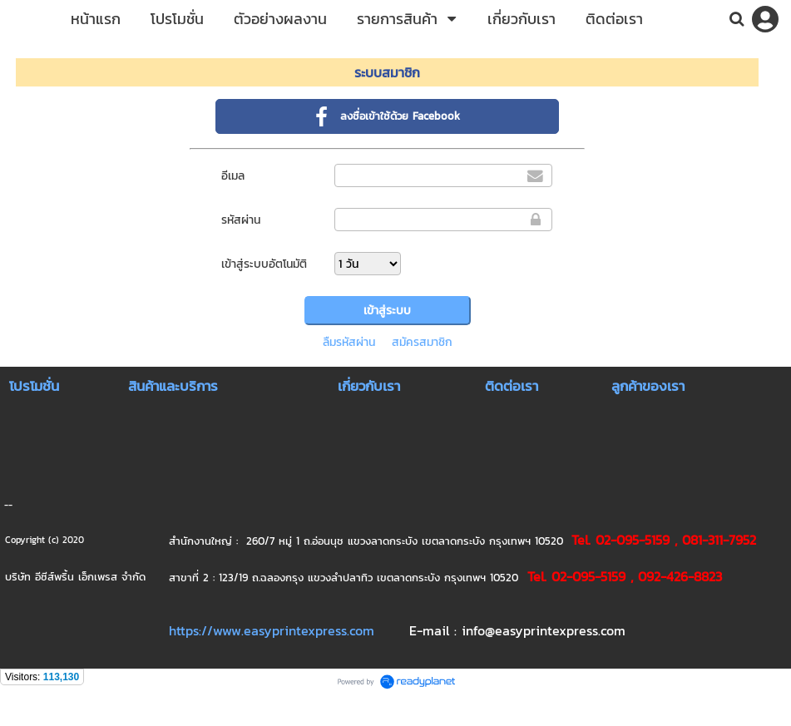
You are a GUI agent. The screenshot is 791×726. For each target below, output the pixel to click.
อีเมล (233, 176)
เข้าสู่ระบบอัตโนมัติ (264, 264)
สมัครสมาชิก (422, 342)
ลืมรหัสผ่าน (349, 342)
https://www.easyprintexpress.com (271, 630)
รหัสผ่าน (240, 220)
